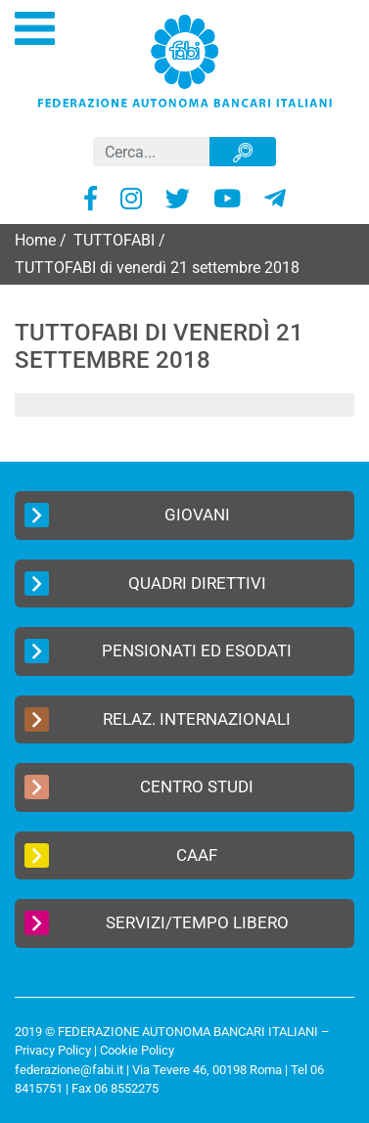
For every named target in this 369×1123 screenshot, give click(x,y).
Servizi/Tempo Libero (156, 923)
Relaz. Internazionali (157, 719)
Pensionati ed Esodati (158, 651)
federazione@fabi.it (69, 1069)
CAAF (120, 855)
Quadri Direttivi (145, 583)
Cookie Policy (137, 1050)
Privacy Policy (53, 1050)
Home (35, 240)
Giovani (127, 515)
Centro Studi (139, 787)
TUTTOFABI (114, 240)
